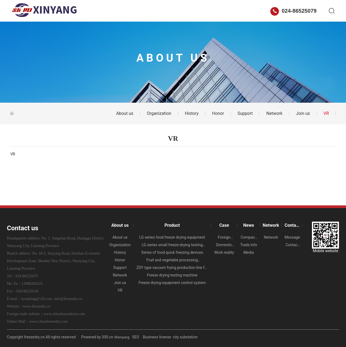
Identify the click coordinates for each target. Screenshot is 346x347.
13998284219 (31, 284)
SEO (136, 337)
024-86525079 (293, 11)
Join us (303, 113)
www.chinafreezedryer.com (64, 314)
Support (245, 113)
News (180, 11)
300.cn (107, 337)
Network (204, 11)
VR (326, 113)
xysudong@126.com (36, 299)
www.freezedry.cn (36, 306)
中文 (260, 11)
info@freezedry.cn (68, 299)
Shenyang (121, 337)
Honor (218, 113)
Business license (157, 337)
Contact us (235, 11)
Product (135, 11)
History (192, 113)
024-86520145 (27, 291)
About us (107, 11)
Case (158, 11)
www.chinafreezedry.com (48, 321)
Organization (159, 113)
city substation (185, 337)
